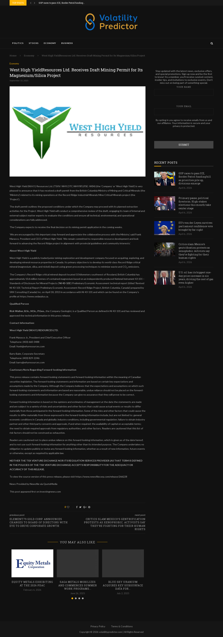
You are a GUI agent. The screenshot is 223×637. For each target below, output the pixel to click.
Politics (18, 43)
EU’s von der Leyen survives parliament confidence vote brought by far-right (196, 226)
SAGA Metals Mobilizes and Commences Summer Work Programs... (77, 585)
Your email (183, 110)
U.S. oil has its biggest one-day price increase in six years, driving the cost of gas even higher (196, 277)
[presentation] (180, 134)
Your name (183, 90)
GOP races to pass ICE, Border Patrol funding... (62, 2)
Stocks (34, 43)
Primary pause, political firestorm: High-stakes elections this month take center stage (195, 203)
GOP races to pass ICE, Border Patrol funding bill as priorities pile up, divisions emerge (195, 178)
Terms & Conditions (122, 626)
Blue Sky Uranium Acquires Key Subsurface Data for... (123, 585)
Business (67, 43)
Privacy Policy (97, 626)
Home (13, 55)
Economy (50, 43)
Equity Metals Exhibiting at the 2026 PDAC (32, 583)
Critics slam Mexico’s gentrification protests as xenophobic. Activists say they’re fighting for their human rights (194, 250)
